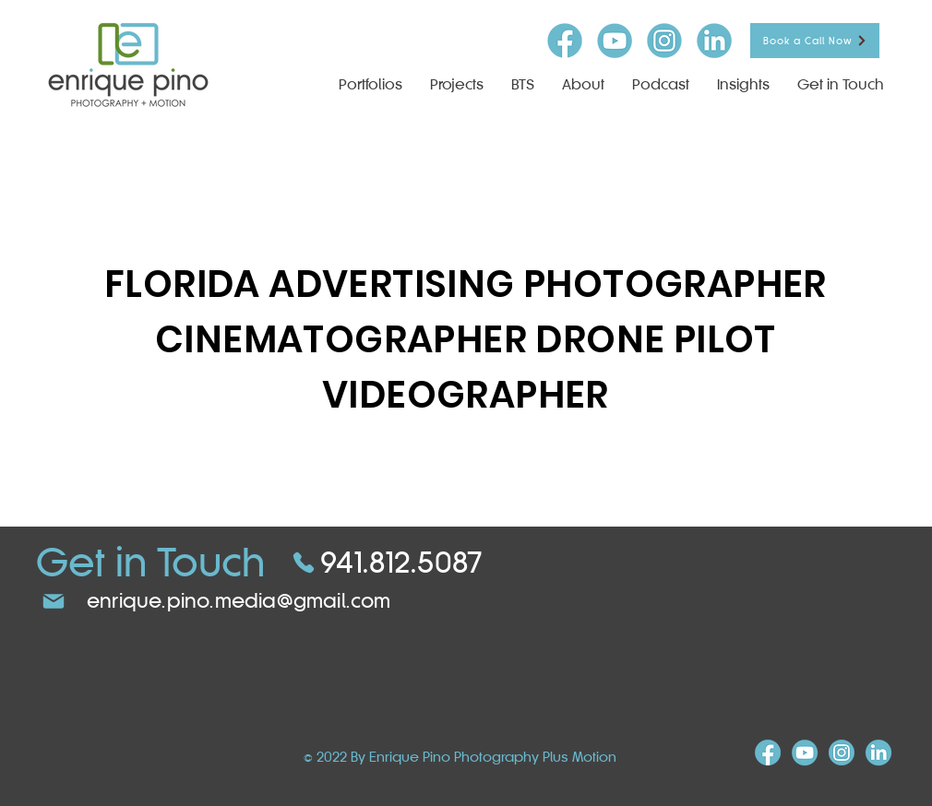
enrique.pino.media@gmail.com (239, 600)
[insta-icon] (664, 40)
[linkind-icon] (714, 40)
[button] (456, 84)
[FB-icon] (564, 40)
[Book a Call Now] (814, 40)
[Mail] (54, 601)
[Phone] (304, 563)
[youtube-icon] (614, 40)
